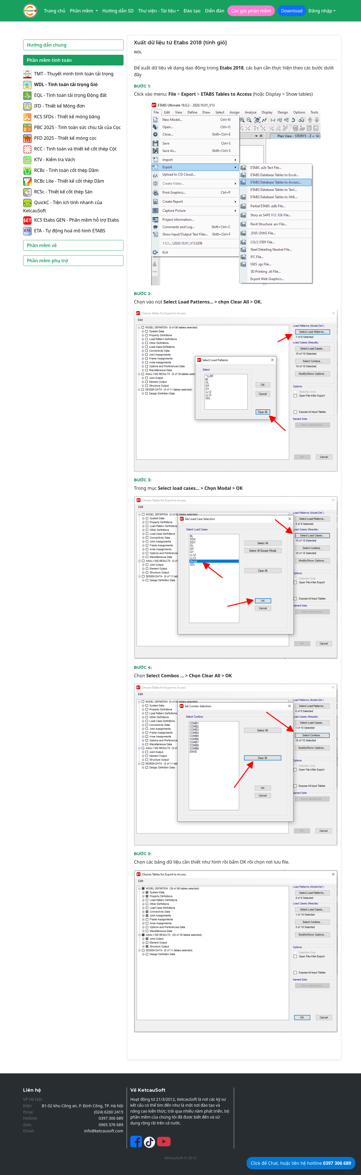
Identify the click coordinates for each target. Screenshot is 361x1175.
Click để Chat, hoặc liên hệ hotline (301, 1163)
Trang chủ (54, 11)
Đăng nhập (320, 11)
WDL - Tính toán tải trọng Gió (60, 84)
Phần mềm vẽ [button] (42, 245)
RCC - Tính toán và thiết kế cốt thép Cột (69, 149)
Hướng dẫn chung (47, 45)
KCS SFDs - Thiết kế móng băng (61, 116)
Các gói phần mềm (251, 11)
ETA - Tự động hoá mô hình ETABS (64, 231)
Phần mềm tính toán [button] (49, 60)
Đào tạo (192, 11)
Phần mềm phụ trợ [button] (47, 260)
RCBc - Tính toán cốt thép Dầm (61, 170)
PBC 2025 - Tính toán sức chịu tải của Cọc (72, 127)
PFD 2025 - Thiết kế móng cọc (59, 138)
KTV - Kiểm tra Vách (49, 159)
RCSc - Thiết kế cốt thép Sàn (58, 192)
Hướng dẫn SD (118, 11)
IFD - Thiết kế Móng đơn (54, 106)
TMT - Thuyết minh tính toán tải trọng (68, 74)
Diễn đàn (214, 11)
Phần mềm (82, 11)
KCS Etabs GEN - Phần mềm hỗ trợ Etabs (71, 220)
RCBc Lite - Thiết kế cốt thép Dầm (63, 181)
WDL (138, 51)
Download (292, 11)
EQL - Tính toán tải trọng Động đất (65, 95)
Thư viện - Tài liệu (157, 11)
